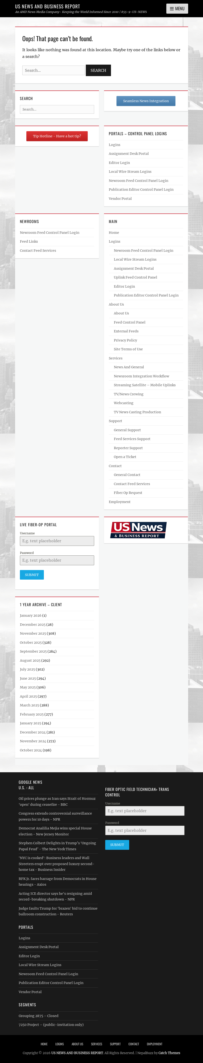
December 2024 (33, 732)
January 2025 (30, 723)
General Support (127, 430)
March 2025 (29, 705)
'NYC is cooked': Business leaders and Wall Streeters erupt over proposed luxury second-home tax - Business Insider (56, 864)
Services (115, 358)
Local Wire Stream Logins (130, 171)
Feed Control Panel (129, 322)
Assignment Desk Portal (129, 153)
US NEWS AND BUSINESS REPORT (47, 6)
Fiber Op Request (128, 493)
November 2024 (33, 741)
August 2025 (30, 660)
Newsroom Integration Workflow (141, 376)
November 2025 (33, 633)
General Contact (127, 475)
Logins (114, 145)
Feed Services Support (132, 439)
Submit (32, 575)
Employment (120, 502)
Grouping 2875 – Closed (38, 1015)
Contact (115, 466)
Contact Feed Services (38, 250)
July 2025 (27, 669)
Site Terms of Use (128, 349)
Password (27, 553)
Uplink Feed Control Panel (135, 277)
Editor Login (119, 163)
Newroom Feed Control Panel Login (138, 181)
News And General (129, 367)
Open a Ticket (125, 457)
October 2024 (31, 750)
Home (114, 232)
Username (27, 533)
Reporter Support (128, 448)
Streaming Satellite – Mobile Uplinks (145, 385)
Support (115, 421)
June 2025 (28, 678)
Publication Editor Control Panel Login (141, 189)
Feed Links (29, 241)
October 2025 (31, 642)
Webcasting (123, 403)
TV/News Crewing (129, 394)
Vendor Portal (120, 198)
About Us (116, 304)
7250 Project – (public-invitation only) (51, 1025)
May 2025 (28, 687)
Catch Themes (169, 1053)
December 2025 (33, 624)
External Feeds (126, 331)
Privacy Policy (125, 340)
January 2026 (30, 615)
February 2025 (32, 714)
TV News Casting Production (137, 412)
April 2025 (28, 696)
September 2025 (33, 651)
